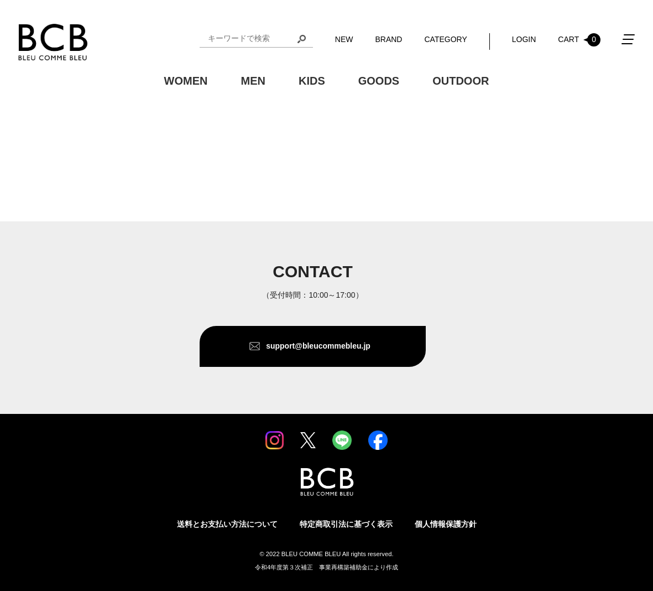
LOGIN (524, 39)
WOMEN (186, 81)
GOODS (378, 81)
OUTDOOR (460, 81)
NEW (344, 39)
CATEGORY (445, 39)
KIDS (312, 81)
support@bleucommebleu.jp (318, 345)
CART (579, 39)
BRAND (388, 39)
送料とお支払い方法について (227, 524)
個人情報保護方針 (446, 524)
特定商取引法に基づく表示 (346, 524)
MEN (253, 81)
